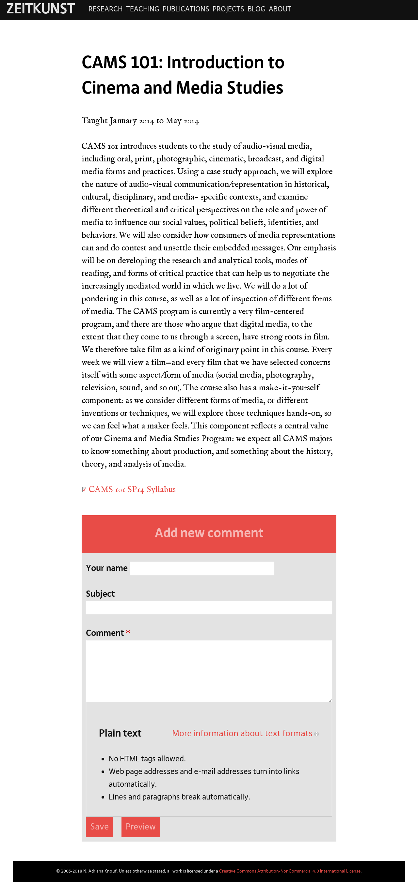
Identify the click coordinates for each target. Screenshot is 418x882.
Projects (228, 9)
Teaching (142, 9)
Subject (100, 594)
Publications (186, 9)
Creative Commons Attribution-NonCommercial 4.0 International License (290, 871)
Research (105, 9)
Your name (107, 569)
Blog (256, 9)
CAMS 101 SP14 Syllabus (132, 489)
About (280, 9)
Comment (108, 633)
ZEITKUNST (41, 9)
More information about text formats (242, 734)
